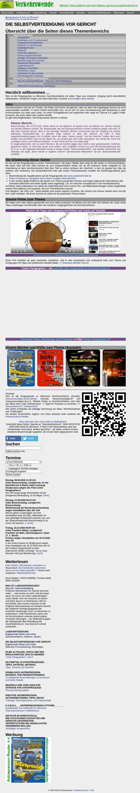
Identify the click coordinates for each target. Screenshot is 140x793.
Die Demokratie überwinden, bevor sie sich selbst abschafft (25, 569)
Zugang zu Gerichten (28, 68)
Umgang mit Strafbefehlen (30, 43)
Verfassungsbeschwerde (29, 55)
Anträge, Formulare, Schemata (32, 58)
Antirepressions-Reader (16, 416)
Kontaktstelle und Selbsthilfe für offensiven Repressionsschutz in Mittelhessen (26, 709)
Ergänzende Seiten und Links (20, 634)
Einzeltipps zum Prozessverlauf (33, 40)
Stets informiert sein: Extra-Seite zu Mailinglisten (42, 421)
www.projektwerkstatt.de (79, 176)
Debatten (80, 12)
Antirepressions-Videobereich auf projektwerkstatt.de (65, 255)
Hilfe (23, 451)
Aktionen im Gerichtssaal (30, 45)
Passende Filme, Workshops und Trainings (47, 339)
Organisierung (39, 12)
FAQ (92, 790)
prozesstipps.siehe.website (81, 98)
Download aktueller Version (75, 263)
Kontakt (76, 790)
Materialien (119, 12)
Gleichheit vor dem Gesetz (30, 73)
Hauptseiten (23, 37)
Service (130, 12)
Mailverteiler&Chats (26, 573)
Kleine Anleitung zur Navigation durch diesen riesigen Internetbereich (42, 178)
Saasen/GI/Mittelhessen (99, 12)
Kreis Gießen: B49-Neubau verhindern (24, 565)
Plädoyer (22, 50)
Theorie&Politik (66, 12)
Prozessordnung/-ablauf (17, 690)
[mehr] (46, 495)
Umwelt (53, 12)
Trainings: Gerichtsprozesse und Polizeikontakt (28, 700)
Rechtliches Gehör (27, 71)
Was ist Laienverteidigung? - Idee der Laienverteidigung (44, 81)
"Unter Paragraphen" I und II (19, 657)
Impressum (84, 790)
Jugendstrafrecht (26, 65)
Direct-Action (7, 12)
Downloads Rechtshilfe (29, 63)
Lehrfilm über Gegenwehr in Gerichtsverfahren (82, 268)
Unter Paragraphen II (96, 339)
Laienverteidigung (29, 19)
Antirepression (23, 12)
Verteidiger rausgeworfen (17, 728)
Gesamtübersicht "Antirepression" (21, 406)
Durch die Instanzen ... (28, 53)
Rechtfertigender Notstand (30, 76)
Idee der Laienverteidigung (19, 588)
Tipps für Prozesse (30, 17)
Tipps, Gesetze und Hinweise (19, 667)
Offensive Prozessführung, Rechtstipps (36, 86)
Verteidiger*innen (26, 48)
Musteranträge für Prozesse (31, 60)
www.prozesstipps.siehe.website (21, 399)
